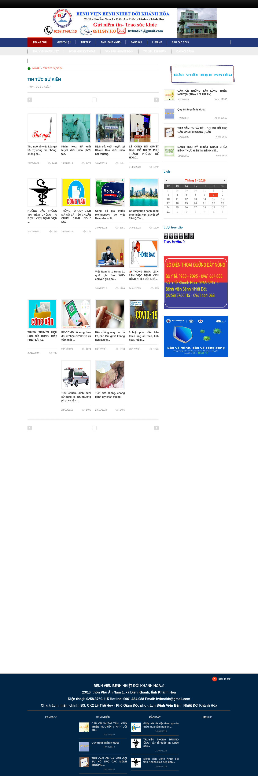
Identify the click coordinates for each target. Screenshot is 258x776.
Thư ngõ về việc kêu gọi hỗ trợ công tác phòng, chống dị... (42, 150)
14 (111, 100)
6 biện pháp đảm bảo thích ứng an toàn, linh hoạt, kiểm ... (144, 336)
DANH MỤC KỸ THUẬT (82, 51)
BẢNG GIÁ (136, 42)
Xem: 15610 (221, 118)
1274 (88, 349)
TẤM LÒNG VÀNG (111, 42)
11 (94, 100)
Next (156, 100)
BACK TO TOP (224, 679)
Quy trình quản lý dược (105, 742)
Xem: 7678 (221, 155)
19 (138, 100)
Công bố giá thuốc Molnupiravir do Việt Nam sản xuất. (110, 215)
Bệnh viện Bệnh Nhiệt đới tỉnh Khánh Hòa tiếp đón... (161, 760)
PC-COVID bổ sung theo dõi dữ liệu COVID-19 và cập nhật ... (76, 336)
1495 (88, 410)
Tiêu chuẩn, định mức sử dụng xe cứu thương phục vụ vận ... (76, 397)
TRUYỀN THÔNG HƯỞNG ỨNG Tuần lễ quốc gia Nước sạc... (161, 743)
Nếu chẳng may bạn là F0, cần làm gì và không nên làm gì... (110, 336)
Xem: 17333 (221, 99)
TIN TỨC (86, 42)
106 (55, 231)
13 (105, 100)
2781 (122, 227)
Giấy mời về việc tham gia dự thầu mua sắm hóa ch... (161, 725)
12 (100, 100)
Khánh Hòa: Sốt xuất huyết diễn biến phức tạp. (76, 150)
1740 (156, 167)
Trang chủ (40, 42)
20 (144, 100)
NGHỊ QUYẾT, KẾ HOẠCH (47, 60)
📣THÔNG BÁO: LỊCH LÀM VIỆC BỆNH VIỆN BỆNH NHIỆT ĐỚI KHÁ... (144, 275)
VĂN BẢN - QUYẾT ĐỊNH (119, 51)
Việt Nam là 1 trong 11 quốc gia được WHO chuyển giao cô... (110, 275)
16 (122, 100)
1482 (54, 163)
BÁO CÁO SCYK (180, 42)
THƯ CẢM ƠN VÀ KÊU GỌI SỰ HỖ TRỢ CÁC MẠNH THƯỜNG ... (109, 761)
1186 (122, 288)
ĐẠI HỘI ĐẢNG (185, 51)
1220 (156, 227)
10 (89, 100)
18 (133, 100)
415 (157, 288)
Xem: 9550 (221, 137)
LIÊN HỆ (157, 42)
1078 (122, 349)
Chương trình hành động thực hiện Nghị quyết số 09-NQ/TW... (144, 215)
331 (89, 231)
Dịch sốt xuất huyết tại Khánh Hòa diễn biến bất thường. (110, 150)
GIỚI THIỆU (64, 42)
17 (127, 100)
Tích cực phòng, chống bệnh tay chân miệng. (110, 397)
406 (55, 353)
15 (116, 100)
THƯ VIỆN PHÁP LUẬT (46, 51)
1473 (88, 163)
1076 (156, 349)
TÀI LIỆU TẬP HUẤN (154, 51)
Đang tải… (200, 429)
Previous (29, 100)
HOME (35, 68)
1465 (122, 410)
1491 (122, 163)
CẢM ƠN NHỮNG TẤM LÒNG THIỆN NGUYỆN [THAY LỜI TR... (109, 727)
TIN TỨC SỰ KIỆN (52, 68)
